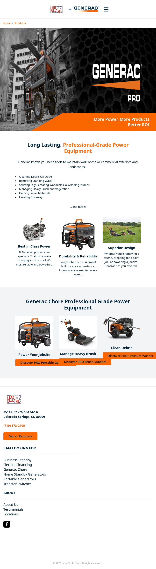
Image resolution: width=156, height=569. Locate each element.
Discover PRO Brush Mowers (85, 362)
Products (20, 23)
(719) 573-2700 (14, 425)
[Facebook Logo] (6, 524)
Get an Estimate (20, 436)
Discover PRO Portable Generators (45, 363)
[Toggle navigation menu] (106, 9)
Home (7, 23)
